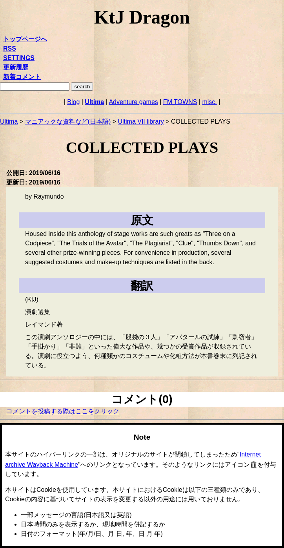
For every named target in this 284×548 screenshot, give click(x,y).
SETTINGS (19, 58)
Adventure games (133, 102)
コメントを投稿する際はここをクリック (62, 411)
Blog (73, 102)
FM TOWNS (180, 102)
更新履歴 (15, 67)
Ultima (94, 102)
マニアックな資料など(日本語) (68, 121)
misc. (209, 102)
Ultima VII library (141, 121)
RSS (9, 48)
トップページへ (25, 39)
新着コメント (22, 76)
